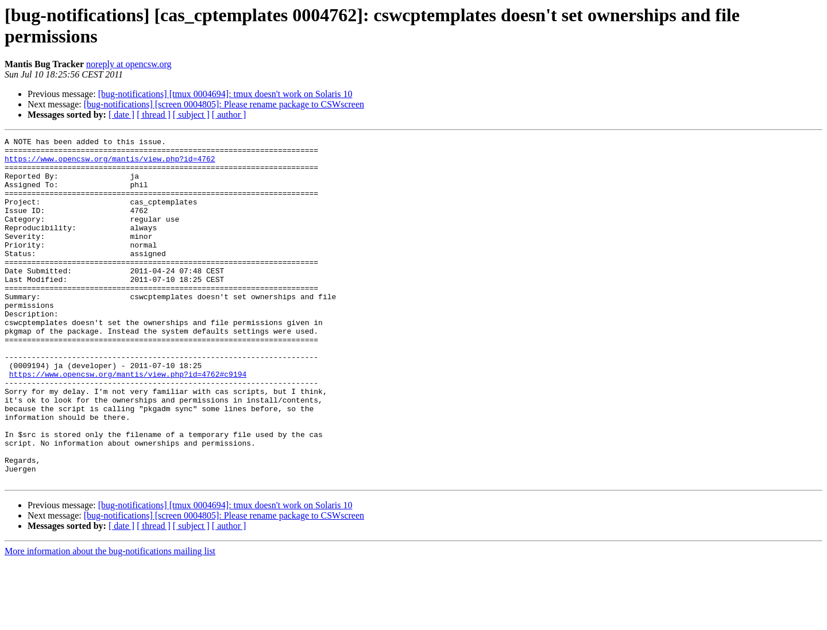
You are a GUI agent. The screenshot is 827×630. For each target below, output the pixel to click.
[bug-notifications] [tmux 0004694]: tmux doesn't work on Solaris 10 (225, 94)
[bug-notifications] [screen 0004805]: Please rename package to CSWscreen (224, 104)
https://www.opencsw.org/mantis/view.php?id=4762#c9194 (127, 422)
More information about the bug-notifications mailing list (110, 620)
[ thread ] (154, 114)
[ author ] (229, 114)
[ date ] (121, 114)
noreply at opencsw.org (128, 64)
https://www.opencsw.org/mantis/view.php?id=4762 (110, 164)
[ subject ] (191, 114)
